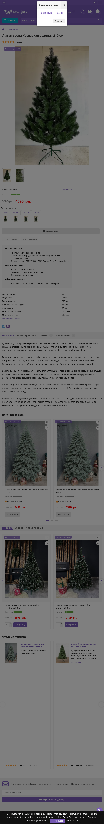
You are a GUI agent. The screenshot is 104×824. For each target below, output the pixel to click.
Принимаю (57, 820)
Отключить (73, 820)
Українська (46, 12)
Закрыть (59, 21)
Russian (59, 12)
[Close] (64, 5)
